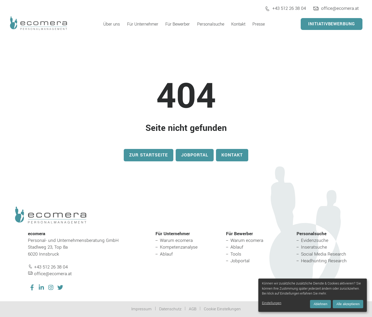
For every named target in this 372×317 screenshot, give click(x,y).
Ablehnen (320, 304)
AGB (192, 309)
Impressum (141, 309)
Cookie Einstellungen (222, 309)
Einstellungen (271, 303)
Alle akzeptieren (348, 304)
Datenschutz (170, 309)
